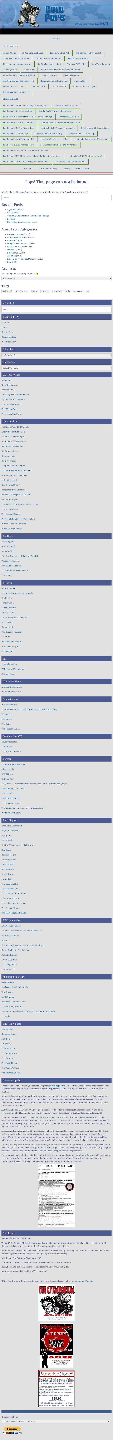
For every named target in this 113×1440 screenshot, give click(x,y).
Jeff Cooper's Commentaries (15, 395)
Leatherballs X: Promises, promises (58, 128)
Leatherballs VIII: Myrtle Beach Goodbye (60, 122)
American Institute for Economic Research (21, 931)
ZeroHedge (7, 651)
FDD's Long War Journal (12, 669)
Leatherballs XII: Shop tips (15, 134)
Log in (4, 327)
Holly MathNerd (9, 480)
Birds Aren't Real (9, 705)
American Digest (9, 588)
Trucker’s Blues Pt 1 (59, 53)
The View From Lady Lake (13, 913)
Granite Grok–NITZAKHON (14, 475)
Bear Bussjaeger (9, 385)
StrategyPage (7, 674)
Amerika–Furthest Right (12, 437)
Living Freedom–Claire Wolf (14, 617)
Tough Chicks (9, 53)
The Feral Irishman (10, 729)
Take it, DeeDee (49, 75)
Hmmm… (11, 250)
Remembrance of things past (54, 81)
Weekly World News (11, 692)
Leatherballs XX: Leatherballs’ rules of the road (25, 150)
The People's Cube (10, 1068)
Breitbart (5, 940)
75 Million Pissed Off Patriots (15, 427)
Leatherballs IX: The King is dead (18, 128)
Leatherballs (10, 99)
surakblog (6, 879)
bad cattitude (7, 982)
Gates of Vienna (8, 855)
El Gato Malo (7, 714)
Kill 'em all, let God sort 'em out (21, 259)
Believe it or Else (15, 234)
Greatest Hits (11, 46)
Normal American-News (12, 789)
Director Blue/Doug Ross (13, 764)
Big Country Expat (10, 451)
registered (53, 1086)
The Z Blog (6, 575)
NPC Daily (6, 1044)
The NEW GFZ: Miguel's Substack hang (19, 504)
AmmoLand (6, 380)
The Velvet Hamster (10, 1073)
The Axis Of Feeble (76, 64)
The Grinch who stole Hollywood (18, 81)
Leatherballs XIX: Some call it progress (58, 145)
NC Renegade (7, 869)
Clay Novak (6, 840)
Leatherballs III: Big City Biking (17, 111)
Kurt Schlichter (8, 608)
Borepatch (6, 835)
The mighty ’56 (10, 70)
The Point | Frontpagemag (13, 903)
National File (7, 779)
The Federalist (8, 969)
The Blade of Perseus (11, 566)
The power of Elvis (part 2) (16, 58)
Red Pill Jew (7, 874)
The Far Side (7, 1058)
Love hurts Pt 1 (38, 86)
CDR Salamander (9, 664)
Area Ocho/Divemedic (11, 826)
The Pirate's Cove (9, 509)
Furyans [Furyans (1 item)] (45, 291)
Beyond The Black (9, 831)
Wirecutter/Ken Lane (11, 529)
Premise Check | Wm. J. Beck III (16, 495)
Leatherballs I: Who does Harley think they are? (25, 105)
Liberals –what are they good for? (19, 75)
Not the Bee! (7, 1039)
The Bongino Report (11, 803)
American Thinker (10, 935)
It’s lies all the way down (22, 222)
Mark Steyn (7, 622)
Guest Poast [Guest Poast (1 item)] (57, 291)
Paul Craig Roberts (10, 561)
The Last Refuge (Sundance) (14, 570)
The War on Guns (9, 409)
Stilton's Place (8, 1049)
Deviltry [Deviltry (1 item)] (34, 291)
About (56, 38)
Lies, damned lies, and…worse (17, 64)
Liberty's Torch (8, 612)
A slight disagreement (78, 58)
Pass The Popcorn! (16, 247)
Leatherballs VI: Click (69, 117)
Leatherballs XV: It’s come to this (18, 139)
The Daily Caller (9, 965)
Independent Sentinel (11, 687)
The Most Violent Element (13, 893)
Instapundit (6, 551)
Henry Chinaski (85, 1281)
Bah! (9, 262)
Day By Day (6, 1029)
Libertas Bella (8, 864)
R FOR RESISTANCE (10, 798)
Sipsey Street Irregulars (13, 399)
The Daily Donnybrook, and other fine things (28, 216)
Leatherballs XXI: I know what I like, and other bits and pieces (32, 156)
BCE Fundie (12, 213)
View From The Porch (11, 414)
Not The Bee (7, 793)
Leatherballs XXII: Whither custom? (85, 156)
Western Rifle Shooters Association (18, 519)
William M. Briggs (9, 646)
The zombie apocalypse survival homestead (22, 808)
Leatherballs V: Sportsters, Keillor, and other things (27, 117)
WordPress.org (8, 342)
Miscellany (82, 168)
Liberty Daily (7, 769)
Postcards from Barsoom (13, 490)
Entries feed (7, 332)
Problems (11, 219)
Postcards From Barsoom (13, 1002)
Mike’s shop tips (71, 75)
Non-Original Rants (10, 485)
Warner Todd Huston (11, 642)
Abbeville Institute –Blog (13, 432)
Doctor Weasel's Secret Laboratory (18, 845)
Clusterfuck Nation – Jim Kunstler (17, 593)
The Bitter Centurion (11, 751)
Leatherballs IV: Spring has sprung (55, 111)
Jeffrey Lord (7, 603)
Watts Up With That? (11, 813)
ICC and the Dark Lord (32, 53)
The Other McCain (10, 898)
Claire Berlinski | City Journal (15, 950)
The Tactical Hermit (10, 514)
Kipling (28, 168)
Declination (6, 598)
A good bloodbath (15, 209)
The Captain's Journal (11, 404)
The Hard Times (9, 1063)
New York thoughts (101, 64)
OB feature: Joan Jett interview (70, 162)
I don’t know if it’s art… (13, 86)
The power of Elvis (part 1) (88, 53)
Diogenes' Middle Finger (13, 466)
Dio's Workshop (9, 461)
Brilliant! (11, 240)
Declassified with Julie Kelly (14, 987)
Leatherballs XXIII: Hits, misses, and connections (26, 162)
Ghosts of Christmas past (84, 86)
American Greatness (11, 926)
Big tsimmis (12, 253)
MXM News (7, 774)
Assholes (11, 256)
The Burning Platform (11, 632)
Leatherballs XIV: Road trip (81, 134)
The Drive (6, 724)
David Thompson (9, 742)
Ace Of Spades (8, 541)
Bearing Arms (8, 390)
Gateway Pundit (8, 860)
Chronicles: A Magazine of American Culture (22, 945)
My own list (29, 70)
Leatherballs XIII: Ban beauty (48, 134)
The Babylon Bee (9, 1053)
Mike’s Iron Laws (48, 168)
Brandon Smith (8, 546)
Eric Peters (6, 719)
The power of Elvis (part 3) (48, 58)
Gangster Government (17, 243)
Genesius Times (8, 1034)
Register (5, 322)
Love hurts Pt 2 (58, 86)
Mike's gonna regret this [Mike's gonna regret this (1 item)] (77, 291)
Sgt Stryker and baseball (49, 64)
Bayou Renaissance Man (12, 446)
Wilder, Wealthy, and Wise (13, 524)
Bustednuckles (8, 456)
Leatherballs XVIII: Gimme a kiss (18, 145)
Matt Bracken (7, 997)
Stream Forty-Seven (11, 1006)
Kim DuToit (6, 747)
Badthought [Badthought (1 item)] (7, 291)
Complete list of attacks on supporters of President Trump (29, 709)
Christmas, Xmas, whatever (16, 92)
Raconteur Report (10, 499)
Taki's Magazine (9, 960)
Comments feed (8, 337)
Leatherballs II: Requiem (66, 105)
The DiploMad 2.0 (9, 884)
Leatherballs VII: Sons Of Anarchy (19, 122)
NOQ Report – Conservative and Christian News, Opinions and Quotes (34, 784)
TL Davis (5, 637)
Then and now (80, 81)
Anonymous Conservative (13, 441)
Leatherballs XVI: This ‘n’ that (54, 139)
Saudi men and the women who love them (60, 70)
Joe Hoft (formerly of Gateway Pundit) (19, 556)
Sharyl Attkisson (9, 955)
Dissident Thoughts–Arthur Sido (16, 470)
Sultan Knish (7, 627)
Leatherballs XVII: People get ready (92, 139)
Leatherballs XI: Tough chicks (95, 128)
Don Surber (7, 850)
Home (67, 168)
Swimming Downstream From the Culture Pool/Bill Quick (28, 1011)
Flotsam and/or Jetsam (18, 237)
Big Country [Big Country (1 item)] (22, 291)
